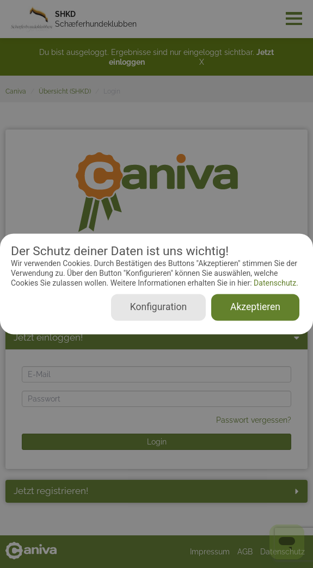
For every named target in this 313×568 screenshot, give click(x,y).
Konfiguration (158, 307)
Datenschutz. (275, 283)
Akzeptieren (255, 307)
